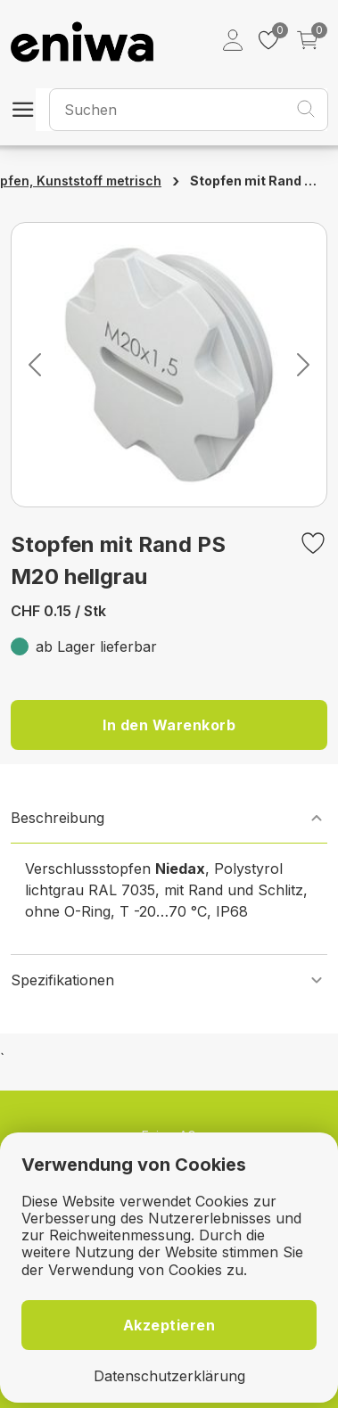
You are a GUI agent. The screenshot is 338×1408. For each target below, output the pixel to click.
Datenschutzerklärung (169, 1376)
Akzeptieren (169, 1325)
